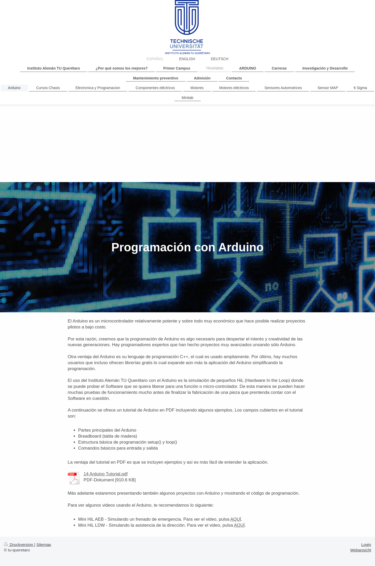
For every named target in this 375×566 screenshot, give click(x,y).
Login (366, 544)
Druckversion (19, 544)
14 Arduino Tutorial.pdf (106, 473)
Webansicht (360, 550)
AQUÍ (235, 519)
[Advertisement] (187, 143)
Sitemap (43, 544)
